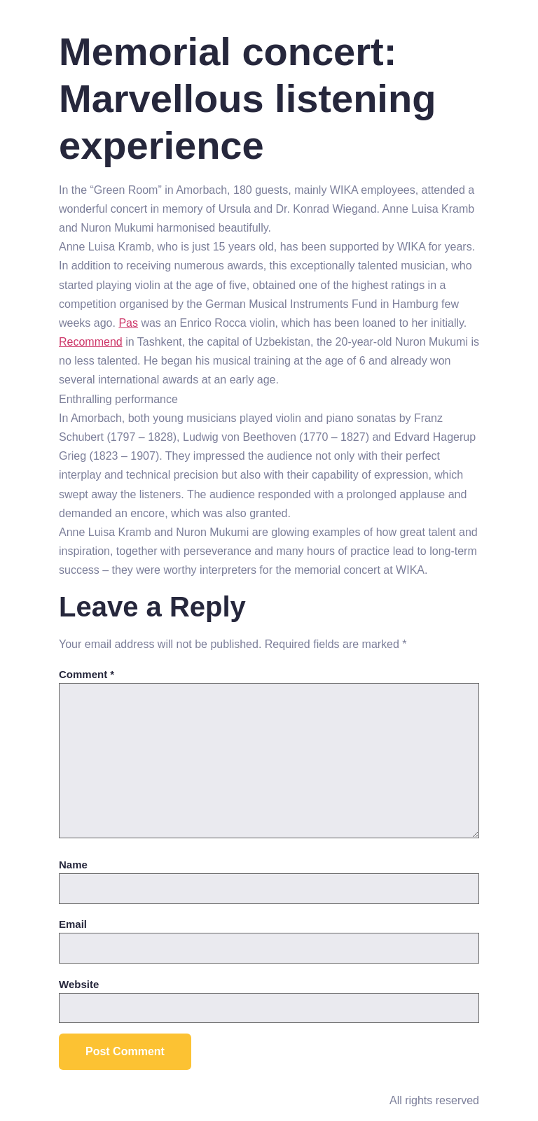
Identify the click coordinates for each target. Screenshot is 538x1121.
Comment (86, 674)
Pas (128, 323)
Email (73, 924)
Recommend (91, 342)
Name (73, 864)
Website (79, 984)
